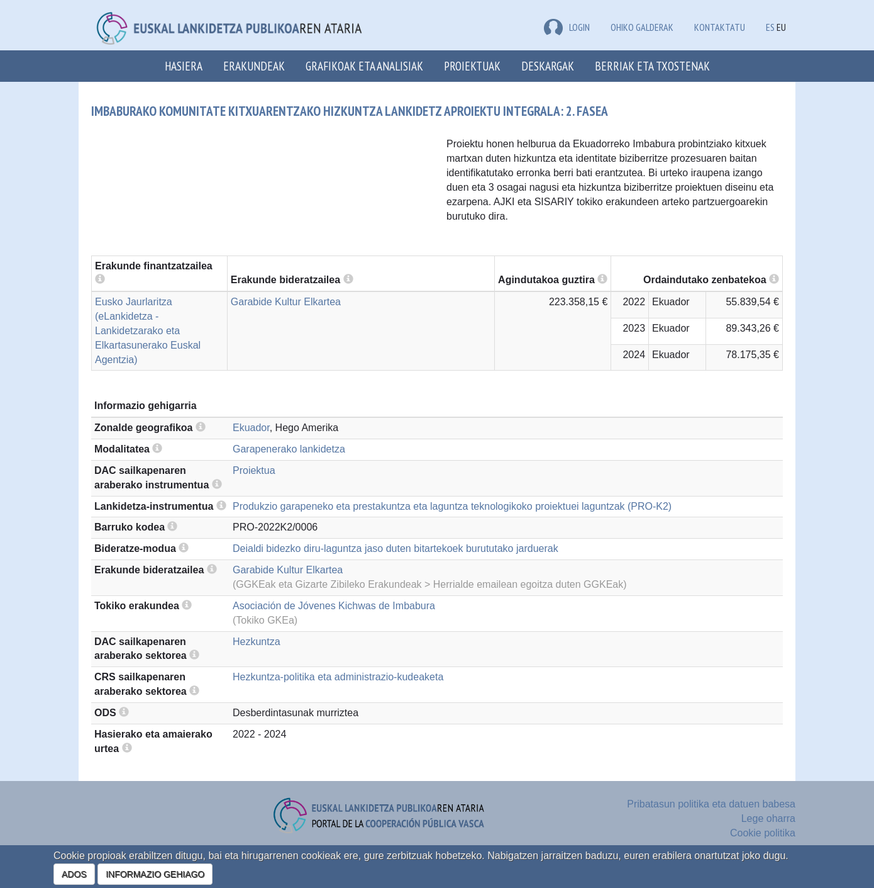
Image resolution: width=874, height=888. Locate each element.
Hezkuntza (256, 641)
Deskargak (547, 66)
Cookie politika (762, 833)
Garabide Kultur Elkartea (286, 301)
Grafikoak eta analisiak (364, 66)
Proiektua (254, 470)
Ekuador (251, 427)
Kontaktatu (719, 27)
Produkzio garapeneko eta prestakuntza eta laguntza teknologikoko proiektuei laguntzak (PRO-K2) (452, 506)
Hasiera (183, 66)
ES (770, 27)
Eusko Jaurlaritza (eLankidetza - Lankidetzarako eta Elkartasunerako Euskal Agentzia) (148, 330)
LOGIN (567, 27)
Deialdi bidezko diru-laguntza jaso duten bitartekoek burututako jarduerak (395, 548)
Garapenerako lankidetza (289, 449)
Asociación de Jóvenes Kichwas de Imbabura (334, 605)
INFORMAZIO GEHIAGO (155, 874)
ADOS (74, 874)
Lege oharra (768, 818)
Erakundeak (254, 66)
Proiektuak (472, 66)
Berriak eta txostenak (652, 66)
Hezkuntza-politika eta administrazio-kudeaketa (338, 677)
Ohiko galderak (642, 27)
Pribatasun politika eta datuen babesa (711, 804)
